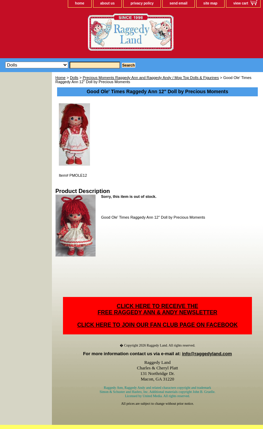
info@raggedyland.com (207, 353)
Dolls (74, 78)
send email (179, 3)
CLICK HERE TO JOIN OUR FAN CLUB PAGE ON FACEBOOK (157, 325)
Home (60, 78)
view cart (240, 3)
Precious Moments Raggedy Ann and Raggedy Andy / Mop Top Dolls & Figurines (151, 78)
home (79, 3)
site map (210, 3)
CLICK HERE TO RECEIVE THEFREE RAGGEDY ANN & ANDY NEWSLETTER (157, 309)
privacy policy (142, 3)
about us (107, 3)
